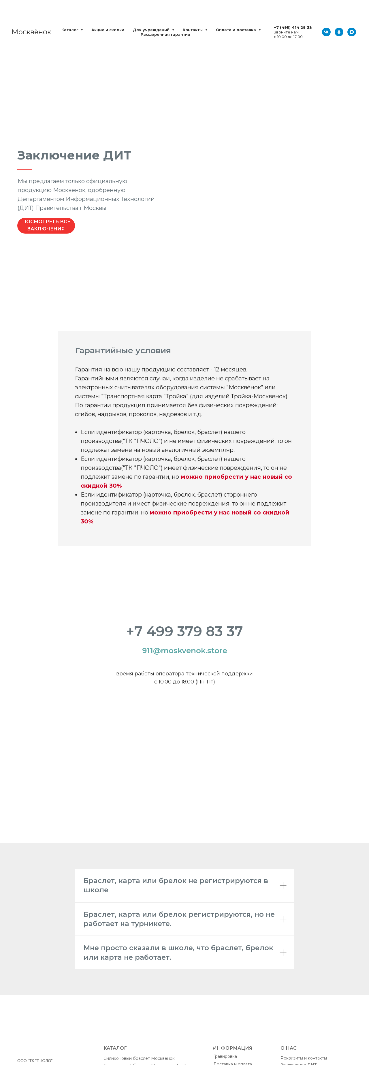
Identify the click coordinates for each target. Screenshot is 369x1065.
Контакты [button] (193, 29)
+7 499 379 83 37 (184, 631)
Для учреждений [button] (152, 29)
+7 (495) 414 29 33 (293, 27)
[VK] (326, 32)
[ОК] (339, 32)
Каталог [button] (70, 29)
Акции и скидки (107, 29)
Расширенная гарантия (165, 34)
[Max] (351, 32)
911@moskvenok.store (184, 650)
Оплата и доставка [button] (236, 29)
